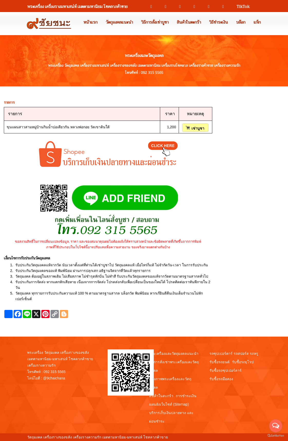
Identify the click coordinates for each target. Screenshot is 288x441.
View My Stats (180, 437)
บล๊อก (240, 22)
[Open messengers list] (275, 425)
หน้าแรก (90, 22)
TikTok (241, 6)
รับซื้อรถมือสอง (221, 379)
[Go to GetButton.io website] (275, 435)
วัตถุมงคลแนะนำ (119, 22)
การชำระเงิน (186, 396)
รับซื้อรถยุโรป (243, 362)
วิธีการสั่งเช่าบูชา (155, 22)
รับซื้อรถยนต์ (219, 362)
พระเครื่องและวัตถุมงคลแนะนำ (173, 353)
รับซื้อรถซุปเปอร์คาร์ (225, 370)
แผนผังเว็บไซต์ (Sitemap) (169, 404)
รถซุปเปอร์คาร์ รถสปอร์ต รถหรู (233, 353)
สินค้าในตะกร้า (189, 22)
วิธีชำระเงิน (218, 22)
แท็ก (257, 22)
